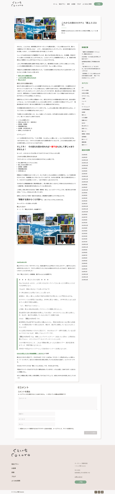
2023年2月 (84, 201)
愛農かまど (84, 120)
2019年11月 (85, 277)
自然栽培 (84, 136)
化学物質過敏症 (86, 109)
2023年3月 (84, 198)
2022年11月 (85, 209)
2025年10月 (85, 165)
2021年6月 (84, 231)
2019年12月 (85, 274)
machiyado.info (22, 262)
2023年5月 (84, 195)
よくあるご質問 (87, 4)
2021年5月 (84, 233)
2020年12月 (85, 244)
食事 (68, 4)
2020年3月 (84, 266)
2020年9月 (84, 250)
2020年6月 (84, 258)
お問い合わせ (78, 477)
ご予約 (98, 4)
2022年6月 (84, 220)
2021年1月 (84, 241)
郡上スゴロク (22, 80)
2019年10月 (85, 279)
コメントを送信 (91, 433)
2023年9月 (84, 192)
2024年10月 (85, 182)
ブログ (79, 4)
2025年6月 (84, 171)
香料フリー (84, 145)
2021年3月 (84, 236)
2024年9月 (84, 184)
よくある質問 (16, 481)
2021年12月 (85, 225)
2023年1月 (84, 203)
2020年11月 (85, 247)
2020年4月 (84, 263)
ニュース (93, 31)
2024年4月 (84, 187)
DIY (83, 87)
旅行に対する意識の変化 (25, 76)
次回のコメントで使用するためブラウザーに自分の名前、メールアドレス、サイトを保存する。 (47, 428)
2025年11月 (85, 163)
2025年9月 (84, 168)
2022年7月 (84, 217)
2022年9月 (84, 214)
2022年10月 (85, 212)
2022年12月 (85, 206)
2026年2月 (84, 157)
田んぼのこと (85, 126)
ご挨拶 (83, 98)
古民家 (83, 112)
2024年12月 (85, 176)
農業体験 (84, 142)
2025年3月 (84, 173)
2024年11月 (85, 179)
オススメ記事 (85, 90)
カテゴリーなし (86, 96)
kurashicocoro (70, 31)
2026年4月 (84, 154)
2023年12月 (85, 190)
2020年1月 (84, 271)
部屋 (13, 472)
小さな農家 (84, 117)
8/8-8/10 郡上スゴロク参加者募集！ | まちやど (30, 353)
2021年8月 (84, 228)
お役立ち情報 (86, 31)
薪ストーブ (84, 139)
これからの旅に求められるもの (27, 78)
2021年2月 (84, 239)
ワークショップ (86, 107)
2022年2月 (84, 222)
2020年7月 (84, 255)
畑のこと (84, 131)
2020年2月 (84, 269)
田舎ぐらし (84, 128)
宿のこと (84, 115)
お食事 (14, 468)
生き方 (83, 123)
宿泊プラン (62, 4)
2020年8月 (84, 252)
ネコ (83, 104)
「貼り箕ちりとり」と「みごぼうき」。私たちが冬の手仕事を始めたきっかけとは (91, 69)
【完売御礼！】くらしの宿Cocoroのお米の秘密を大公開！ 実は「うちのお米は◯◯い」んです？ (91, 76)
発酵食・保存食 (86, 134)
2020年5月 (84, 260)
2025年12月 (85, 160)
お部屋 (73, 4)
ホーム (55, 4)
